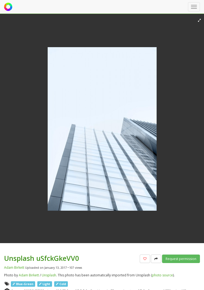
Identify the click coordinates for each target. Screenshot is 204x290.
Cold (61, 284)
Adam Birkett (14, 267)
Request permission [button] (181, 258)
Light (44, 284)
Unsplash (49, 275)
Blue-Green (23, 284)
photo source (162, 275)
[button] (145, 259)
